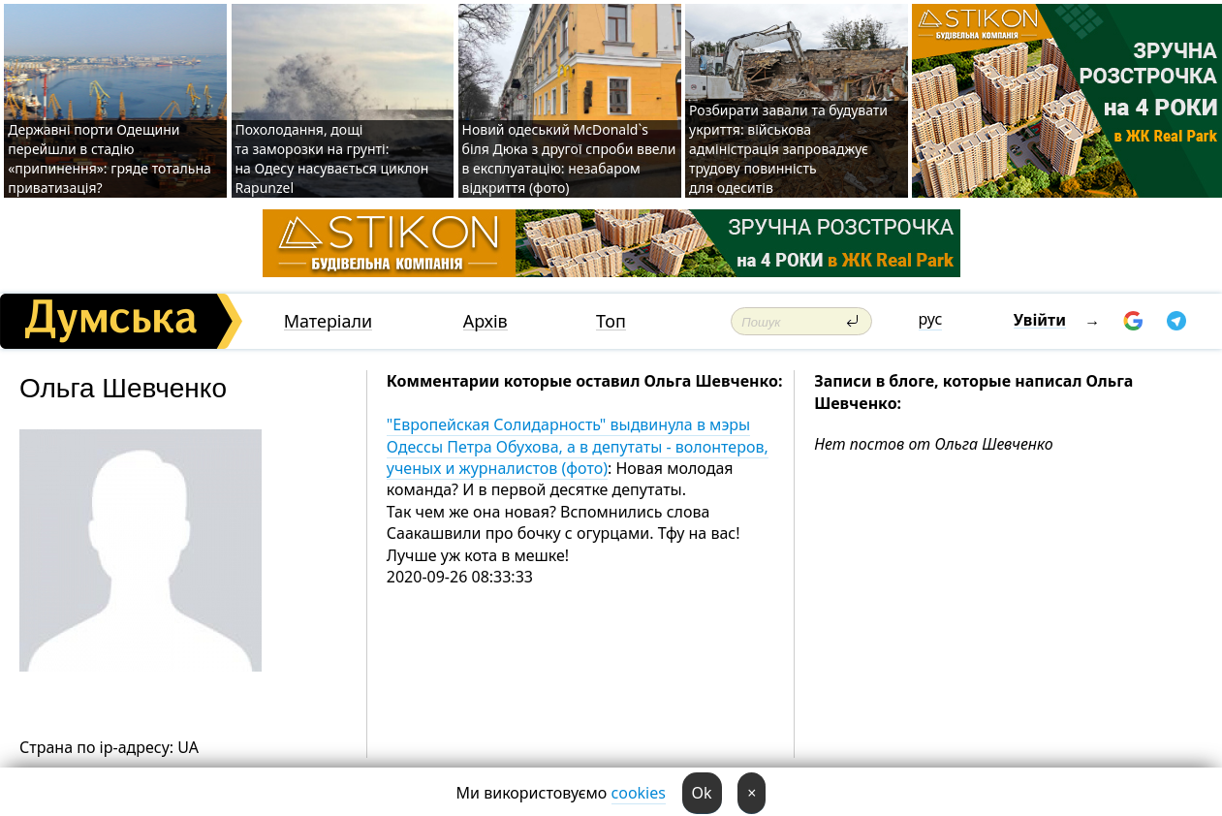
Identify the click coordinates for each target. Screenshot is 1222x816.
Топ (611, 321)
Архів (485, 321)
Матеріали (328, 321)
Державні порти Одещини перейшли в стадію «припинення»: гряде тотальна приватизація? (109, 158)
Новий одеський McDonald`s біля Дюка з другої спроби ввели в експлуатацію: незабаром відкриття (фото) (569, 158)
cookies (638, 792)
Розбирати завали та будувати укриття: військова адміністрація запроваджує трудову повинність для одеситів (788, 149)
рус (931, 319)
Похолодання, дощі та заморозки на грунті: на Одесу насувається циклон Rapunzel (332, 158)
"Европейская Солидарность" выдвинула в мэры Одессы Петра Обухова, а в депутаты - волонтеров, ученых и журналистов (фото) (577, 446)
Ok (702, 792)
